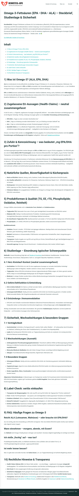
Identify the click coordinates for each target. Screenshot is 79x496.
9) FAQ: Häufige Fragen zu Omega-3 (17, 70)
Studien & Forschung (51, 4)
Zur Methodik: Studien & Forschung (14, 37)
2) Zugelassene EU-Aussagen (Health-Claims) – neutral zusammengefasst (28, 51)
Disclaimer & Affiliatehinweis (55, 493)
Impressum (52, 479)
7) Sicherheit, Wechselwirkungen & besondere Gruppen (22, 65)
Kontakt (70, 4)
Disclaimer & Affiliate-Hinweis (27, 479)
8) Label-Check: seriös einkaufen (16, 67)
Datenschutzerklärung (67, 479)
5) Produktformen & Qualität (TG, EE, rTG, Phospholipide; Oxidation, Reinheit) (29, 59)
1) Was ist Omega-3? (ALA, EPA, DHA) (18, 49)
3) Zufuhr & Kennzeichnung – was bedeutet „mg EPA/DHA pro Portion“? (27, 54)
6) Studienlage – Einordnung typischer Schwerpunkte (22, 62)
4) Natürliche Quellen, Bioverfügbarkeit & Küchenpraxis (22, 57)
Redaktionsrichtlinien (53, 135)
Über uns (62, 4)
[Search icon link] (77, 4)
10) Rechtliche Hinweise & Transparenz (18, 73)
